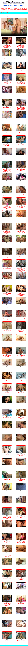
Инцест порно (12, 645)
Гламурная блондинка (7, 429)
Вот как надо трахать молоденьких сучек (7, 343)
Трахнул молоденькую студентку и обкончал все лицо (7, 232)
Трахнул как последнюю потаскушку (21, 170)
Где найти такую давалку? (7, 243)
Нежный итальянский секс (7, 330)
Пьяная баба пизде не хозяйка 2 (7, 182)
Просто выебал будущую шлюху (21, 306)
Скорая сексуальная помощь (21, 418)
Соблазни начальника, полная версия (7, 591)
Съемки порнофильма (7, 615)
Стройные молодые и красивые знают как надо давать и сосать (7, 120)
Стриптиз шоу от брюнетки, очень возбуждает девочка (7, 318)
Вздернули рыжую (21, 144)
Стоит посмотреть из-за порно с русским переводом (7, 604)
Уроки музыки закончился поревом (7, 529)
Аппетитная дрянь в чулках (7, 132)
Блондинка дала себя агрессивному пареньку (21, 132)
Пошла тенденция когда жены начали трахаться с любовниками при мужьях (21, 108)
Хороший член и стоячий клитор (21, 517)
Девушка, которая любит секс (21, 567)
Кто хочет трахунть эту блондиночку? (7, 281)
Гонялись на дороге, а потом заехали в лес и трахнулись (21, 244)
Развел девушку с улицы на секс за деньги (7, 219)
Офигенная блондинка (7, 566)
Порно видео (2, 645)
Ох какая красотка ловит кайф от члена (7, 145)
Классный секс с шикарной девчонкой (7, 356)
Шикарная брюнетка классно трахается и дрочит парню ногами (21, 120)
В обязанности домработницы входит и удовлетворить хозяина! (7, 443)
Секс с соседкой (21, 392)
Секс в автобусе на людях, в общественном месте (7, 58)
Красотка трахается (21, 603)
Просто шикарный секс (21, 380)
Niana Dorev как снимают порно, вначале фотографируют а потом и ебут (21, 270)
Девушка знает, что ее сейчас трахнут (21, 331)
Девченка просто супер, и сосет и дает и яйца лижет (21, 232)
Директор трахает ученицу (7, 578)
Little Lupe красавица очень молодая (21, 70)
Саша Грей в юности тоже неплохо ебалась (21, 505)
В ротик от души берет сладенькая (21, 480)
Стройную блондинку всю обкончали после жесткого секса (21, 220)
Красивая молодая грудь (7, 417)
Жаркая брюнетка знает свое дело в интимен (7, 505)
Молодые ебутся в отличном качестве (21, 430)
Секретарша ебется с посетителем (7, 405)
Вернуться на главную (4, 12)
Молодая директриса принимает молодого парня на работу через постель (7, 71)
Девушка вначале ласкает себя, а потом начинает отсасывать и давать (7, 96)
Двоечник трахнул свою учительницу (7, 492)
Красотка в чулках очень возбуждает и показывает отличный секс (7, 306)
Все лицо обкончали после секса (7, 83)
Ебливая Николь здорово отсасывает (21, 207)
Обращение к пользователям (5, 644)
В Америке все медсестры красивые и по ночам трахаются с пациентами (7, 170)
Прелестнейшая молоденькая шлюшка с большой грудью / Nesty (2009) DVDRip (7, 555)
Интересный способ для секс (7, 294)
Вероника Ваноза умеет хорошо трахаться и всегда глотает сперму (21, 158)
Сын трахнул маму (7, 645)
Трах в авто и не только (21, 181)
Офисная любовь (21, 442)
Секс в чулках (7, 392)
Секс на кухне (7, 640)
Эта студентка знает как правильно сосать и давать (21, 257)
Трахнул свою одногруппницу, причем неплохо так (21, 294)
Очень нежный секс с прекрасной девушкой (21, 95)
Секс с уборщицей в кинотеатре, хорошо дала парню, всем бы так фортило (7, 47)
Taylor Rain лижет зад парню (7, 542)
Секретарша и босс (7, 367)
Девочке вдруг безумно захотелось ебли (21, 343)
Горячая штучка (7, 479)
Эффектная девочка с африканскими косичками (21, 554)
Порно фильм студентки (21, 367)
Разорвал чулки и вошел (7, 107)
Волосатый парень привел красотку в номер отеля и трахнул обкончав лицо (21, 195)
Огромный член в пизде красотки (21, 318)
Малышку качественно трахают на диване (21, 281)
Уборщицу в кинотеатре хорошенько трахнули (21, 542)
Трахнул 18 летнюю (21, 628)
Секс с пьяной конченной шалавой (7, 157)
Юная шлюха (21, 57)
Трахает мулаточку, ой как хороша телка (7, 629)
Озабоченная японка (21, 491)
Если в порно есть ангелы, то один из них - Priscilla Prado (7, 517)
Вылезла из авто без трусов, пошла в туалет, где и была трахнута (7, 195)
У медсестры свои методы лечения (21, 356)
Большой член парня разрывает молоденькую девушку (7, 207)
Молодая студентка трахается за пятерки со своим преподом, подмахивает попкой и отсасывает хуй (21, 47)
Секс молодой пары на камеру (7, 256)
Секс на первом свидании (7, 268)
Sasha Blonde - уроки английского (21, 579)
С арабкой (7, 380)
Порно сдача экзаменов (21, 640)
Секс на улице (7, 454)
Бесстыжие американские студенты (21, 455)
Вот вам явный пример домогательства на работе (21, 83)
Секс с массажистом (21, 615)
